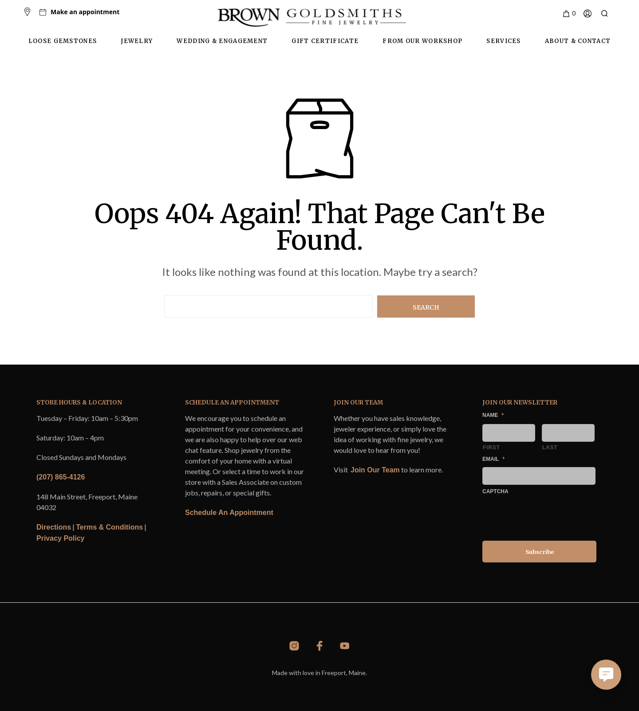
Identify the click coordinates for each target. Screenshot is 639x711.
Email (493, 459)
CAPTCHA (495, 491)
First (491, 447)
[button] (569, 13)
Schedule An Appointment (229, 512)
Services (503, 41)
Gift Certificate (325, 41)
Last (550, 447)
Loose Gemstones (62, 41)
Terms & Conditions (109, 527)
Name (493, 415)
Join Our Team (375, 470)
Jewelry (137, 41)
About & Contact (578, 41)
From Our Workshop (422, 41)
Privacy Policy (60, 538)
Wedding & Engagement (222, 41)
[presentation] (549, 516)
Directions (53, 527)
